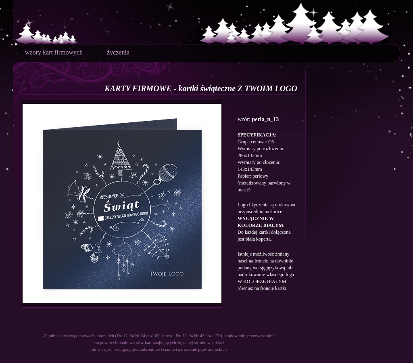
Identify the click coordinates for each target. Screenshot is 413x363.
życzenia (118, 52)
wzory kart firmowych (54, 52)
